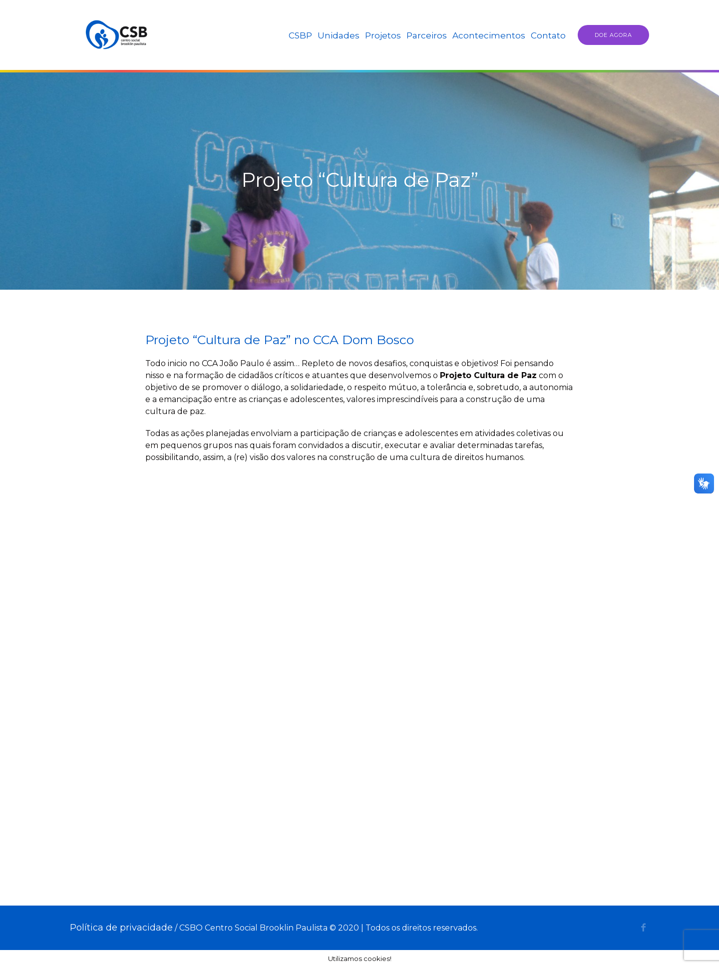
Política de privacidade (121, 927)
